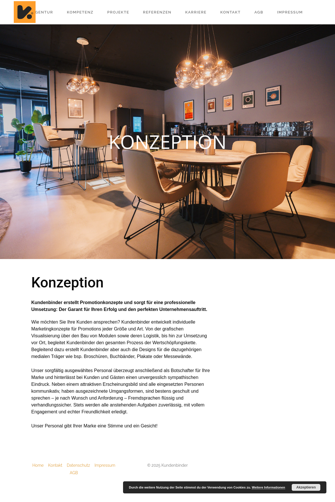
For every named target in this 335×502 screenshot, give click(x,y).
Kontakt (57, 465)
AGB (74, 472)
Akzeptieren (306, 487)
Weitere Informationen (268, 487)
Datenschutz (81, 465)
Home (40, 465)
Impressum (104, 465)
